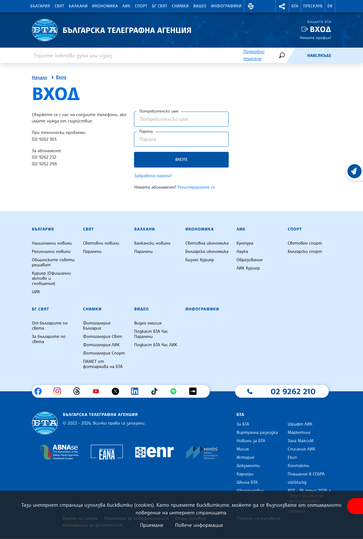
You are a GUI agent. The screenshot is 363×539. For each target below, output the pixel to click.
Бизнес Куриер (199, 259)
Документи (248, 465)
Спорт (141, 6)
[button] (251, 6)
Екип (292, 457)
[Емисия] (296, 55)
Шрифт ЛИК (300, 424)
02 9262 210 (293, 391)
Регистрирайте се (196, 187)
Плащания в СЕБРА (306, 474)
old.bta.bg (297, 482)
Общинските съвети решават (53, 262)
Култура (244, 243)
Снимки (180, 6)
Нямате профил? (315, 37)
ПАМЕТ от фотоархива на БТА (102, 364)
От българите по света (50, 326)
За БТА (242, 424)
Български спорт (305, 251)
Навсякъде (319, 55)
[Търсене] (282, 55)
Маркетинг (299, 432)
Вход (320, 29)
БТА (294, 6)
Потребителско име (158, 111)
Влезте (181, 159)
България (40, 6)
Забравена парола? (153, 175)
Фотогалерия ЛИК (101, 345)
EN (330, 6)
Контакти (298, 465)
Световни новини (101, 243)
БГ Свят (159, 6)
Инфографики (226, 6)
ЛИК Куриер (248, 268)
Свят (59, 6)
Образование (249, 259)
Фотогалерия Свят (102, 336)
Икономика (105, 6)
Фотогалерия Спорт (104, 353)
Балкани (78, 6)
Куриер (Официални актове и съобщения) (51, 278)
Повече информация (199, 525)
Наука (242, 251)
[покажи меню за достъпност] (355, 506)
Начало (39, 77)
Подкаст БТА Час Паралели (151, 334)
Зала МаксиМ (300, 440)
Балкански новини (152, 243)
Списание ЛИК (301, 449)
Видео (200, 6)
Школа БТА (246, 482)
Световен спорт (305, 243)
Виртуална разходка (257, 432)
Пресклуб (313, 6)
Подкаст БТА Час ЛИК (155, 345)
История (245, 457)
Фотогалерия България (96, 326)
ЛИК (126, 6)
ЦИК (36, 291)
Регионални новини (51, 251)
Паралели (92, 251)
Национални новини (52, 243)
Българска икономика (206, 251)
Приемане (151, 525)
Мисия (242, 449)
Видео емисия (148, 323)
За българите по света (49, 339)
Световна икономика (206, 243)
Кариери (244, 474)
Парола (146, 131)
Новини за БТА (250, 440)
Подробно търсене (253, 55)
